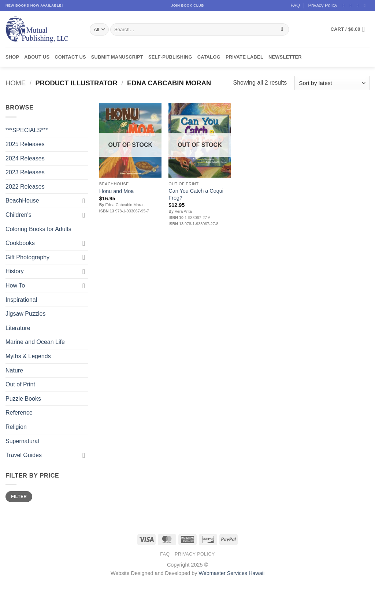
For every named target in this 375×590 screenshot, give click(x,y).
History (14, 271)
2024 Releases (25, 158)
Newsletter (285, 57)
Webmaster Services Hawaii (231, 573)
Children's (18, 215)
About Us (36, 57)
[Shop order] (332, 83)
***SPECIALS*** (26, 130)
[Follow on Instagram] (352, 5)
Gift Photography (27, 257)
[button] (350, 29)
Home (15, 83)
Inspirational (21, 300)
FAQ (295, 5)
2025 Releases (25, 144)
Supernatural (22, 441)
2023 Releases (25, 172)
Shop (12, 57)
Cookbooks (20, 243)
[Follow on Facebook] (345, 5)
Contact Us (70, 57)
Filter (19, 496)
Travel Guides (23, 455)
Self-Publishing (170, 57)
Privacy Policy (322, 5)
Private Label (244, 57)
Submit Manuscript (117, 57)
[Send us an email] (366, 5)
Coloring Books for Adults (38, 229)
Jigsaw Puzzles (25, 314)
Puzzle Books (23, 399)
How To (15, 285)
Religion (16, 427)
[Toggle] (83, 200)
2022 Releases (25, 186)
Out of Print (20, 384)
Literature (17, 328)
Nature (14, 370)
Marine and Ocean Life (35, 342)
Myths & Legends (28, 356)
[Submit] (282, 29)
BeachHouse (22, 200)
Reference (19, 412)
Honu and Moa (116, 191)
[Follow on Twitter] (359, 5)
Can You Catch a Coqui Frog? (195, 194)
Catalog (208, 57)
